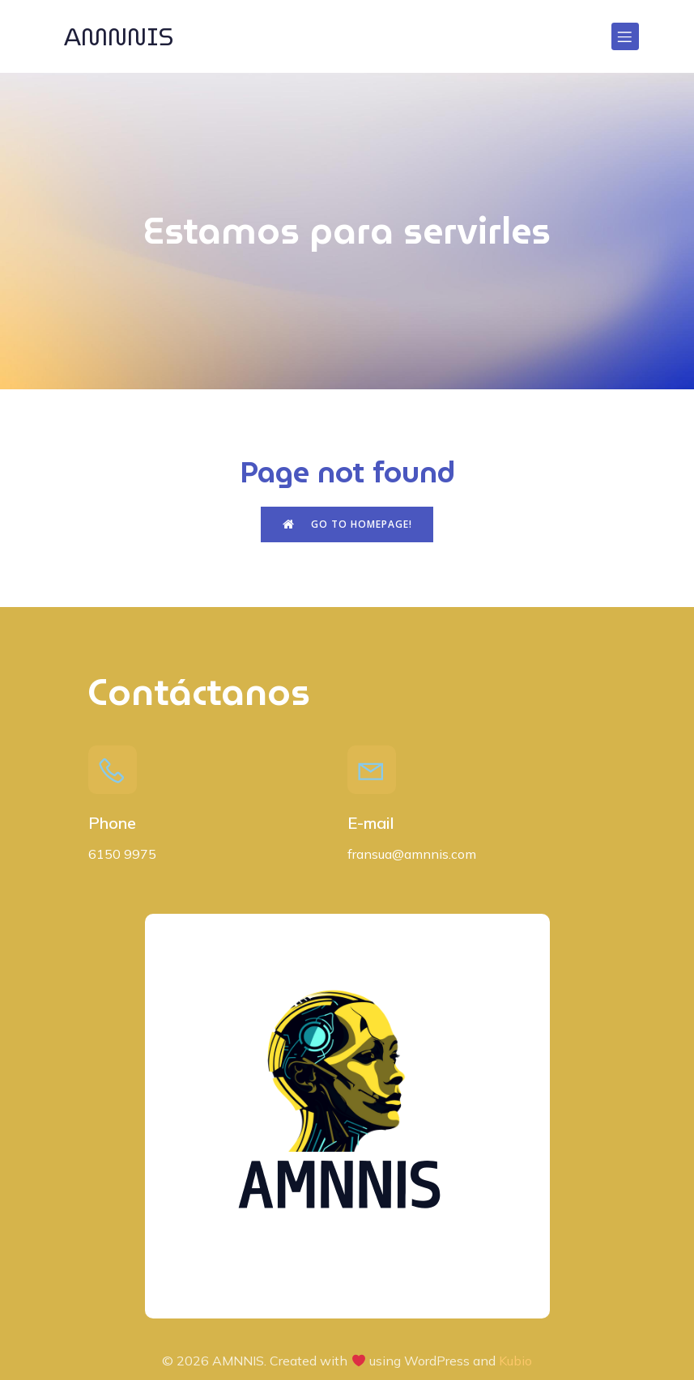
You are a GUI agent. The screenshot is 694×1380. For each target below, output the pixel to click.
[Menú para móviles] (625, 36)
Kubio (515, 1360)
